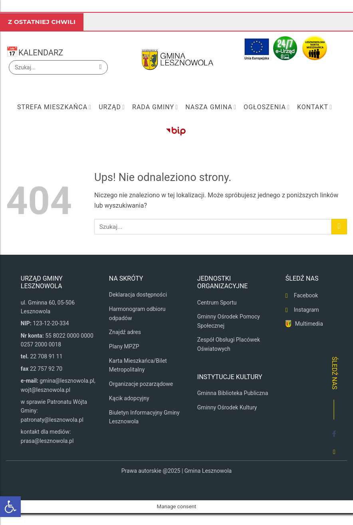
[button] (10, 506)
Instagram (306, 310)
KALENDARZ (40, 52)
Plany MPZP (124, 346)
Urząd (112, 107)
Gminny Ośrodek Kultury (227, 407)
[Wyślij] (100, 67)
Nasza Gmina (210, 107)
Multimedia (309, 324)
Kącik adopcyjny (129, 398)
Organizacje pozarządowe (141, 384)
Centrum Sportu (217, 302)
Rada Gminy (155, 107)
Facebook (306, 295)
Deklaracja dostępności (138, 294)
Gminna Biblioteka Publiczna (232, 393)
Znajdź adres (125, 332)
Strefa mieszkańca (54, 107)
